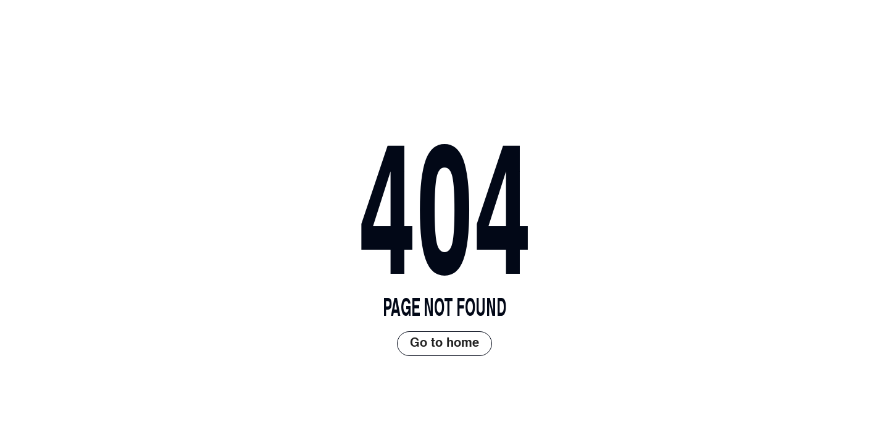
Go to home (444, 343)
